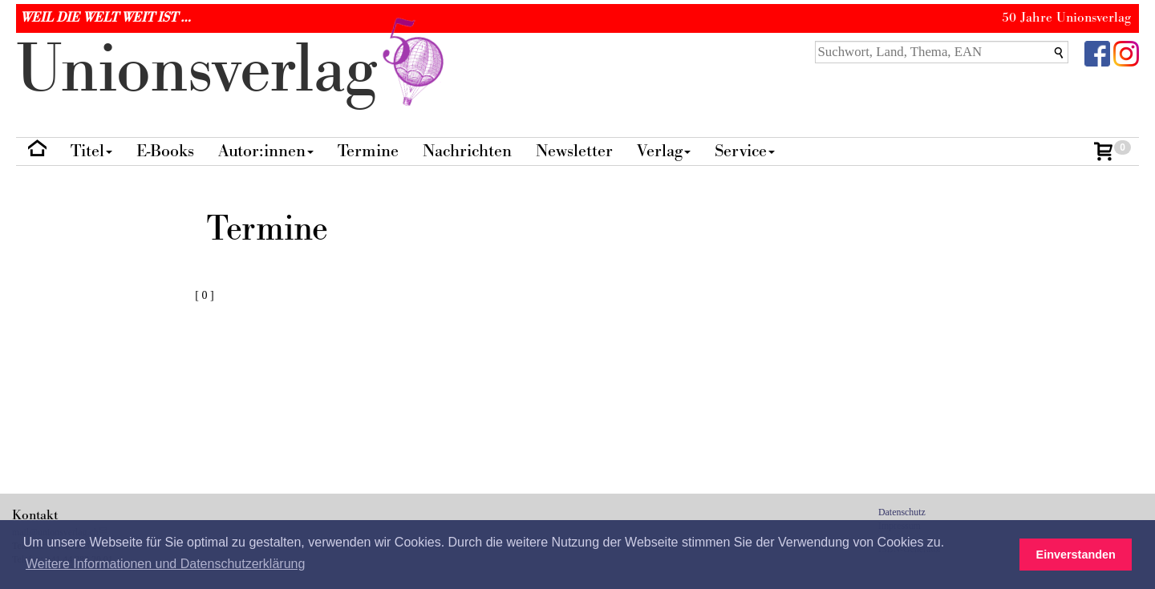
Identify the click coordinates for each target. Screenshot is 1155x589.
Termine (368, 151)
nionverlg (233, 70)
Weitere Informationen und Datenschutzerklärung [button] (165, 564)
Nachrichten (467, 151)
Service (745, 151)
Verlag (664, 151)
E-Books (165, 151)
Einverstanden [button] (1076, 554)
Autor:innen (266, 151)
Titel (91, 151)
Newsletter (574, 151)
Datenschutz (902, 512)
